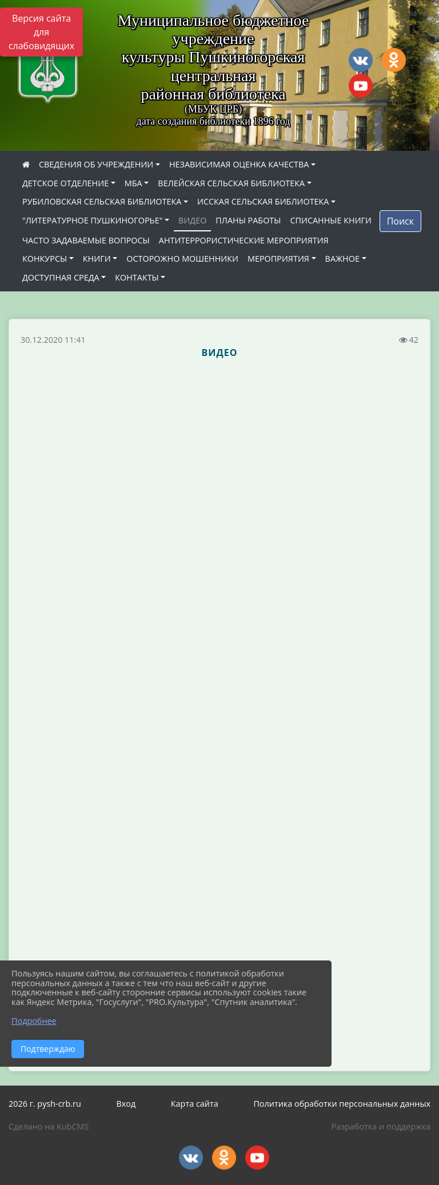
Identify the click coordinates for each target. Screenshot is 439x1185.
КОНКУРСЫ (44, 258)
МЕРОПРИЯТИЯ (278, 258)
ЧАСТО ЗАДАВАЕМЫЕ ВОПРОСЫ (86, 240)
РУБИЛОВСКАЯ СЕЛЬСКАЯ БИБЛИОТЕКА (101, 201)
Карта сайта (194, 1103)
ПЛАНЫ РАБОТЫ (248, 220)
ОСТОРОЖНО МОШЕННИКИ (182, 258)
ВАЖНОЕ (342, 258)
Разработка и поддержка (381, 1126)
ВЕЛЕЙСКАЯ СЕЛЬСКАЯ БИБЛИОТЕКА (231, 183)
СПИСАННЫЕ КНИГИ (331, 220)
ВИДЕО (192, 220)
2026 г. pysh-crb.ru (45, 1103)
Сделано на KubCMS (49, 1126)
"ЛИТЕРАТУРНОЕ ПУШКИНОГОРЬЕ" (92, 220)
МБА (133, 183)
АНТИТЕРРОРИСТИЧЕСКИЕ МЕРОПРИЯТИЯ (244, 240)
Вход (125, 1103)
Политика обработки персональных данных (341, 1103)
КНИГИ (97, 258)
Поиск (400, 221)
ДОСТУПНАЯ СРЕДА (60, 277)
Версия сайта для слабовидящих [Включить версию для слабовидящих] (41, 32)
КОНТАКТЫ (137, 277)
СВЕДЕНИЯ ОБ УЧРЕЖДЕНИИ (96, 164)
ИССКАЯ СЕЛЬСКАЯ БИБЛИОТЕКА (263, 201)
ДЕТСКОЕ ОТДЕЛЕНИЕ (65, 183)
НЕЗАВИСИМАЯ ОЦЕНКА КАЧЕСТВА (239, 164)
